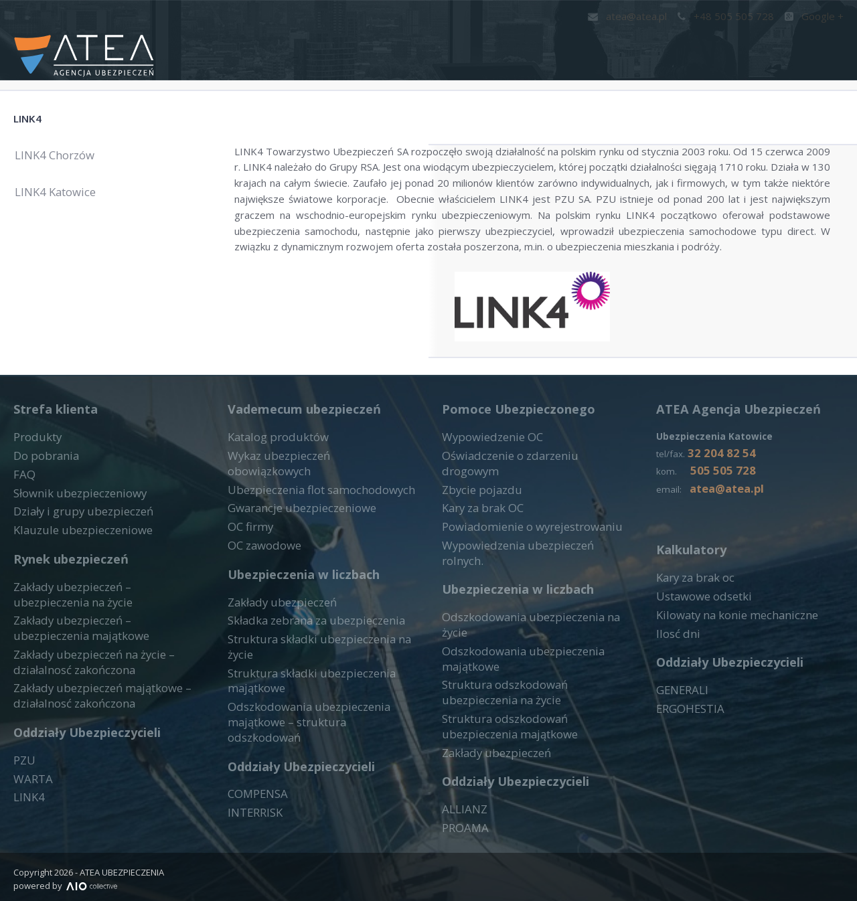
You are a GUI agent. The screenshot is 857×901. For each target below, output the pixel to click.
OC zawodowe (261, 571)
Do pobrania (41, 504)
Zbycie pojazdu (477, 520)
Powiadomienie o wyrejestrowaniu (521, 555)
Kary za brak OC (479, 538)
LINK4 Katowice (66, 199)
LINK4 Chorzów (65, 162)
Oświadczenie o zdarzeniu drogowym (528, 504)
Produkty (502, 43)
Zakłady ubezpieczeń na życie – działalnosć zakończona (85, 696)
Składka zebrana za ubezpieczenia (306, 645)
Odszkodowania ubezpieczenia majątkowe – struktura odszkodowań (313, 716)
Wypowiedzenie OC (487, 487)
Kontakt (423, 43)
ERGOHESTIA (688, 751)
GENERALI (680, 734)
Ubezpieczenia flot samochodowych (311, 520)
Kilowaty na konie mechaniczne (726, 660)
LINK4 (39, 115)
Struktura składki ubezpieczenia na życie (319, 662)
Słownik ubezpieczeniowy (71, 538)
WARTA (30, 807)
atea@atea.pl (640, 15)
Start (358, 43)
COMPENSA (255, 780)
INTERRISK (254, 797)
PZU (23, 790)
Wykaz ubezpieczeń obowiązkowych (311, 504)
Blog (829, 43)
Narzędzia (583, 43)
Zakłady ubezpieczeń (276, 628)
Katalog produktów (272, 487)
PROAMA (463, 810)
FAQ (781, 43)
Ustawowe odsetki (699, 644)
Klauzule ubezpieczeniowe (74, 571)
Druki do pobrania (692, 43)
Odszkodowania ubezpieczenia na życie (532, 628)
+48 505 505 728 (732, 15)
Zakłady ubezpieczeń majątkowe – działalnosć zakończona (92, 727)
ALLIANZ (461, 794)
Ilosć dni (675, 677)
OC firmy (248, 555)
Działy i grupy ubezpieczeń (75, 555)
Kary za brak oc (691, 626)
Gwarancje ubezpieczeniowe (294, 538)
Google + (815, 15)
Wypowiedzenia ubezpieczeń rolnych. (528, 571)
